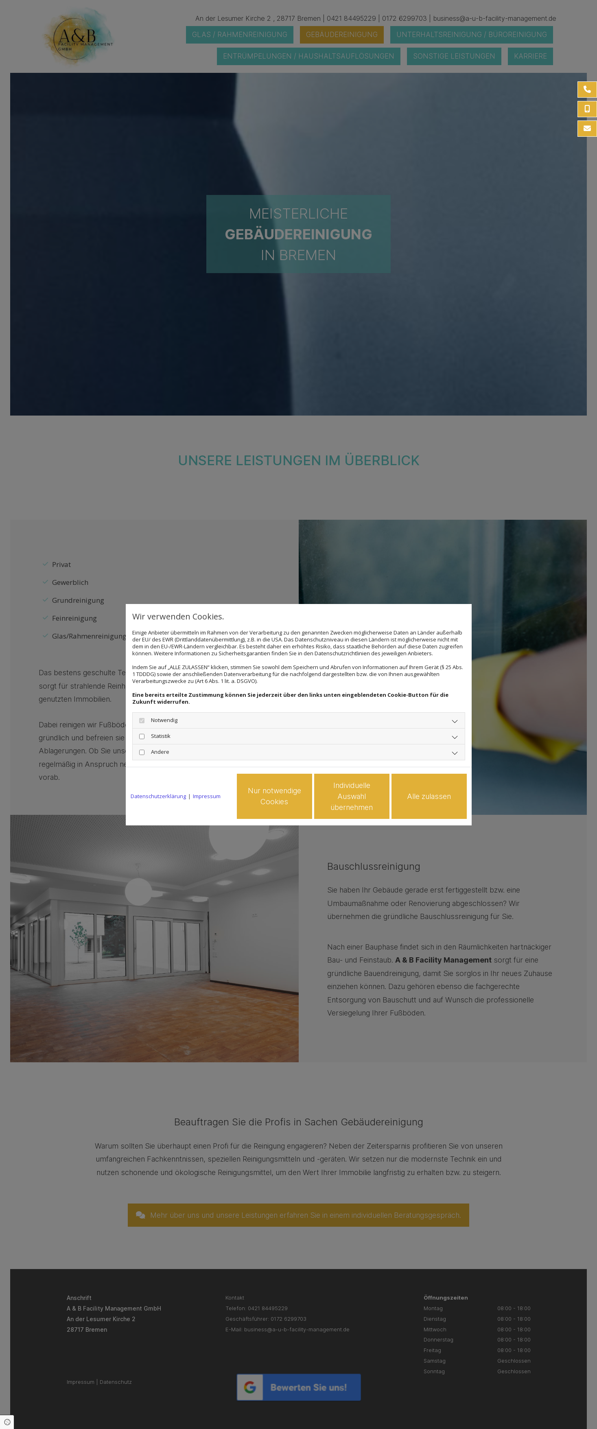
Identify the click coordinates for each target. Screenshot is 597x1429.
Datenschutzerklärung (158, 796)
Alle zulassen (429, 796)
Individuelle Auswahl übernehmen (351, 796)
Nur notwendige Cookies (274, 796)
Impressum (207, 796)
